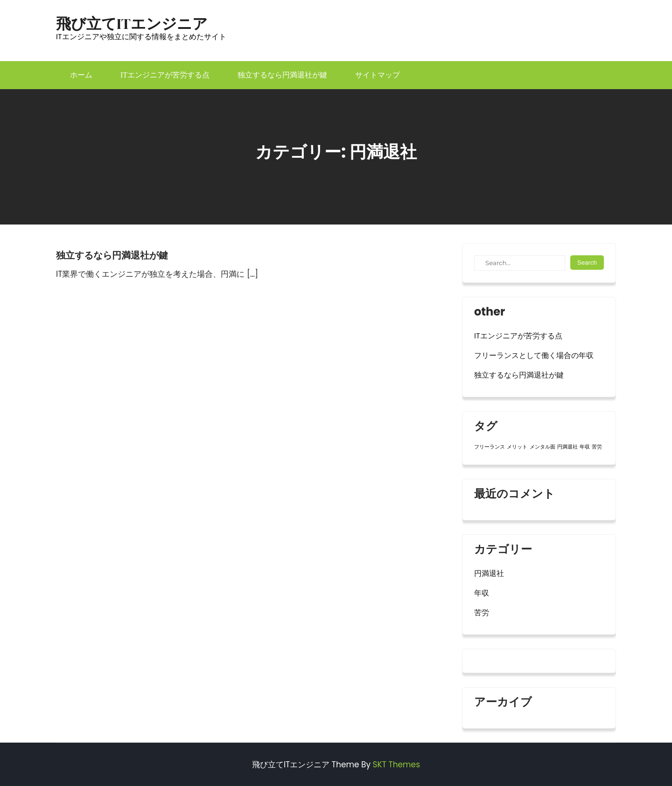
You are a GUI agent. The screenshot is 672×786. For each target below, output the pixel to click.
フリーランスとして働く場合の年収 (534, 355)
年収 (481, 593)
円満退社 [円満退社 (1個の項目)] (567, 446)
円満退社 (489, 573)
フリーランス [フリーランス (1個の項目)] (489, 446)
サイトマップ (377, 75)
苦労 (481, 612)
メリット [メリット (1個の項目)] (517, 446)
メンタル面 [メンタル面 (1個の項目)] (542, 446)
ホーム (81, 75)
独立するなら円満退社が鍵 (282, 75)
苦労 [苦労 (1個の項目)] (597, 446)
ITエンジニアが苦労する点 (165, 75)
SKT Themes (396, 764)
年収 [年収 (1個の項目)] (585, 446)
